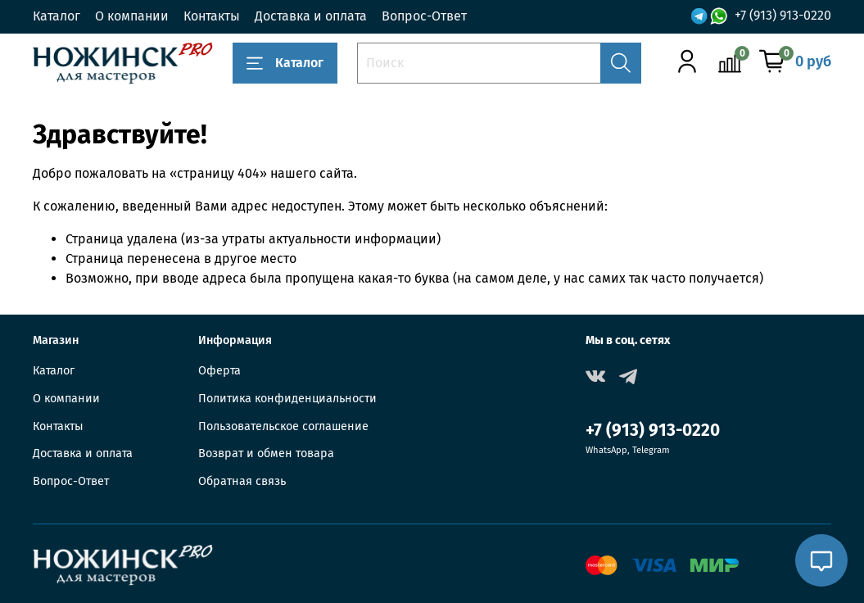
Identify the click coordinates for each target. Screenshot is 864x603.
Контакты (211, 16)
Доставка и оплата (311, 16)
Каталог (56, 16)
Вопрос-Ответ (424, 16)
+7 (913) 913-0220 (783, 15)
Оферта (219, 371)
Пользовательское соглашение (283, 426)
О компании (132, 16)
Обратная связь (242, 481)
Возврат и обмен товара (266, 453)
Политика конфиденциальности (287, 399)
